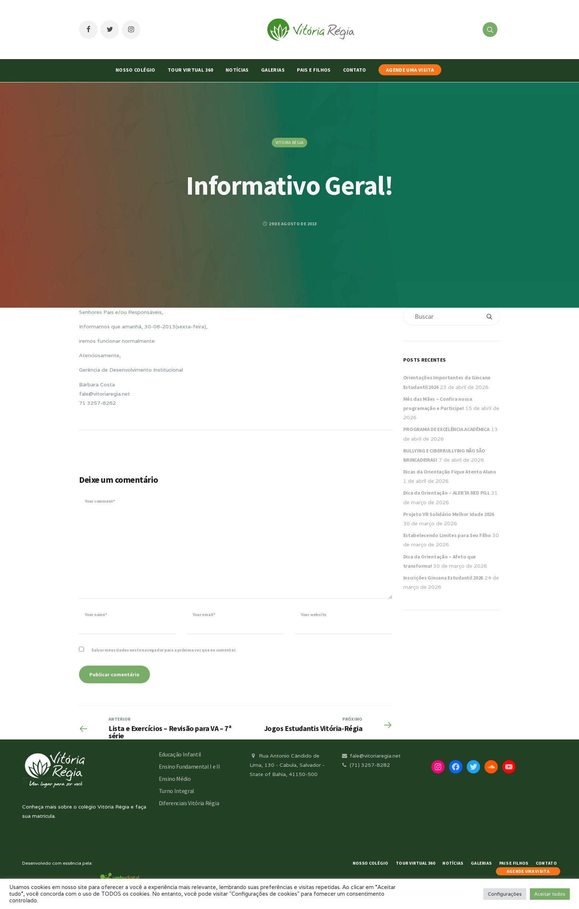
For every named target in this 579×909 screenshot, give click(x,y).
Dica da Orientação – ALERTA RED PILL (446, 492)
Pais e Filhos (314, 69)
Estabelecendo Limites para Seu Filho (447, 535)
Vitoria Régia (289, 142)
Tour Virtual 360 (190, 69)
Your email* (204, 614)
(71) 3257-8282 (365, 765)
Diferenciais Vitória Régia (189, 803)
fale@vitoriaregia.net (370, 755)
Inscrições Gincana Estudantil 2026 (443, 577)
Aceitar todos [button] (549, 894)
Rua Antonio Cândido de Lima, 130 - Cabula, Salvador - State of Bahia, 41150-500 (287, 765)
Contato (354, 69)
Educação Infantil (180, 754)
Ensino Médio (175, 778)
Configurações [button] (505, 894)
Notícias (237, 69)
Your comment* (100, 501)
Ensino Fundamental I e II (189, 766)
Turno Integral (177, 790)
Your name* (96, 614)
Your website (313, 614)
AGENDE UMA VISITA (410, 69)
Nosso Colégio (135, 69)
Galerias (273, 69)
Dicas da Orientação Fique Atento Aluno (449, 471)
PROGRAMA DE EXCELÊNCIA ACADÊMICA (446, 429)
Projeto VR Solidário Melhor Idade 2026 (448, 514)
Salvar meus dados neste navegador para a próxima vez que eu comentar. (163, 650)
